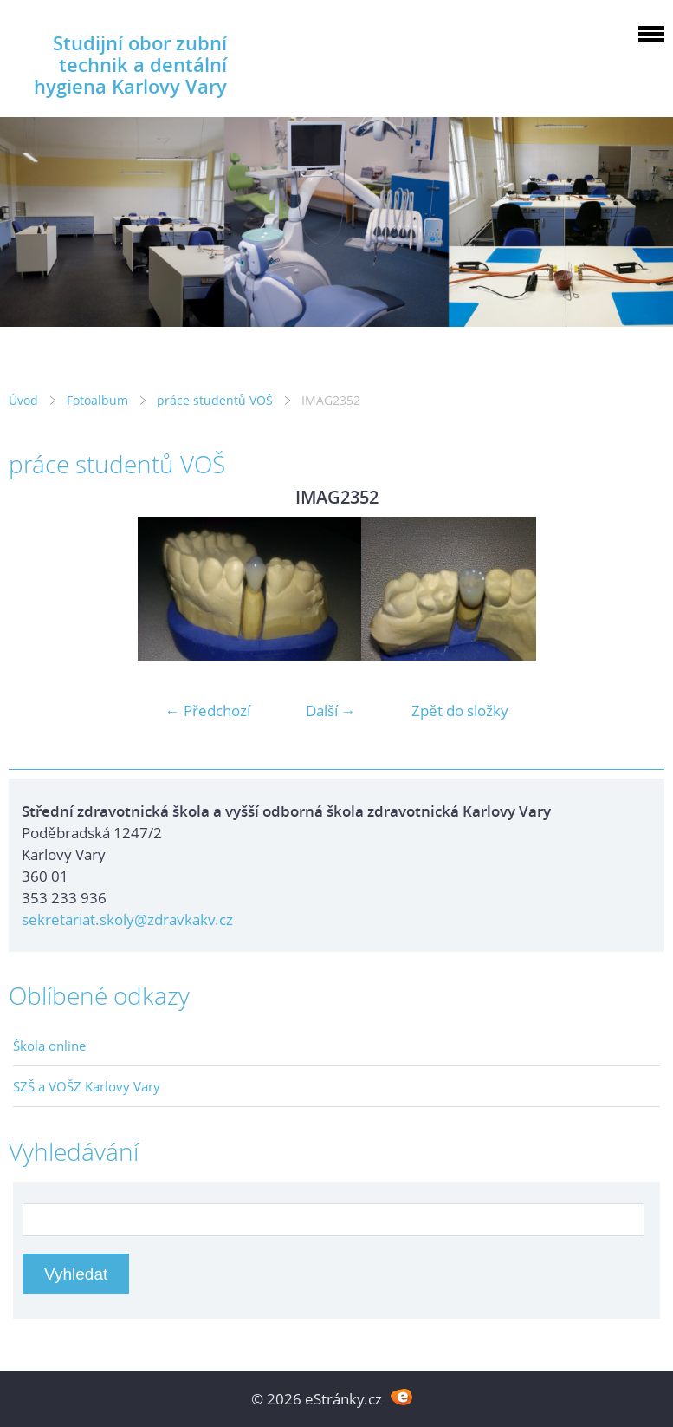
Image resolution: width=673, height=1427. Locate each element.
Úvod (23, 400)
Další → (331, 710)
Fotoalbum (97, 400)
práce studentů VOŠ (215, 400)
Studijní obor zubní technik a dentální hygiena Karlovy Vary (130, 64)
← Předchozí (207, 710)
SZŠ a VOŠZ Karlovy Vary (86, 1086)
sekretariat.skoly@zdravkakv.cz (127, 919)
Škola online (49, 1045)
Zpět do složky (459, 710)
